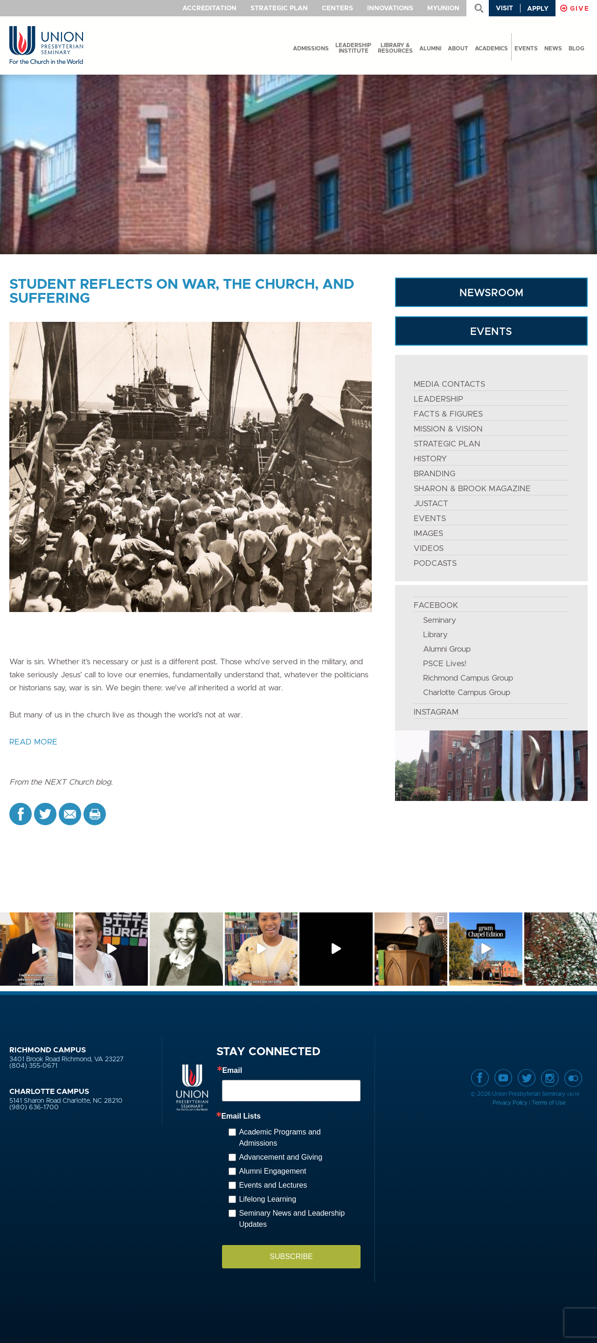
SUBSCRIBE (291, 1256)
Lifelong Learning (267, 1199)
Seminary (439, 620)
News (553, 48)
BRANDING (434, 474)
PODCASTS (435, 563)
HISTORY (430, 459)
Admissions (311, 48)
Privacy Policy (510, 1103)
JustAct (431, 504)
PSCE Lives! (444, 664)
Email (232, 1070)
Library (435, 635)
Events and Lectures (273, 1185)
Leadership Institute (353, 48)
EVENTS (491, 332)
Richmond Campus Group (468, 678)
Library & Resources (395, 48)
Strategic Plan (279, 8)
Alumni (430, 48)
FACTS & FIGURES (448, 414)
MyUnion (443, 8)
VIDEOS (429, 548)
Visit (504, 8)
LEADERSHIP (438, 399)
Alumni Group (447, 649)
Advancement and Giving (280, 1157)
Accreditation (209, 8)
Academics (491, 48)
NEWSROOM (491, 293)
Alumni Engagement (272, 1171)
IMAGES (428, 533)
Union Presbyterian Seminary (46, 45)
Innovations (390, 8)
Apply (537, 9)
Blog (576, 48)
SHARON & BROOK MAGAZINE (472, 489)
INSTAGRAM (436, 712)
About (458, 48)
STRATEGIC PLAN (447, 444)
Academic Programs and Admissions (279, 1137)
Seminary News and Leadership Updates (292, 1218)
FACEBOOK (436, 605)
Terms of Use (549, 1103)
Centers (337, 8)
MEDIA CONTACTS (449, 384)
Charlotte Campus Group (466, 692)
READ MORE (33, 742)
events (526, 48)
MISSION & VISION (448, 429)
